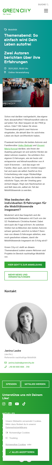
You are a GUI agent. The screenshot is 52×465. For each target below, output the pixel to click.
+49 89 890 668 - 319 (19, 367)
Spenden (11, 384)
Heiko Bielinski (25, 145)
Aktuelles (8, 413)
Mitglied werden (35, 384)
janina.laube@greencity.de (21, 362)
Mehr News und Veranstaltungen (19, 275)
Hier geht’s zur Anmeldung (25, 264)
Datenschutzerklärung (16, 427)
